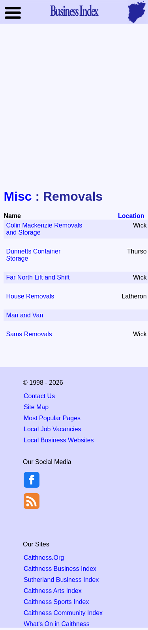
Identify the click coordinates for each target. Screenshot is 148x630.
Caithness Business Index (60, 568)
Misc (18, 196)
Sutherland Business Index (61, 579)
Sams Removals (29, 334)
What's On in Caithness (57, 624)
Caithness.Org (44, 557)
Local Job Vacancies (52, 429)
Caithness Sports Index (56, 601)
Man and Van (24, 315)
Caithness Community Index (63, 612)
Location (131, 215)
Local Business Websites (59, 440)
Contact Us (39, 396)
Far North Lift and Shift (37, 277)
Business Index (74, 10)
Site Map (36, 407)
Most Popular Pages (52, 418)
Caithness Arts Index (53, 590)
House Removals (30, 296)
